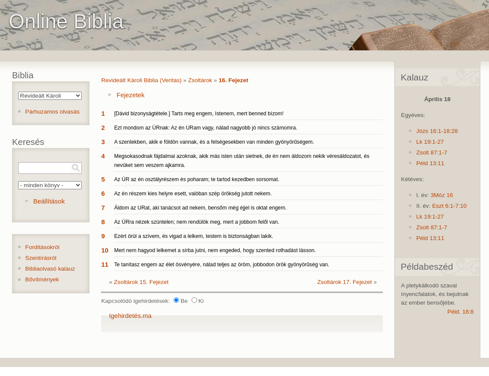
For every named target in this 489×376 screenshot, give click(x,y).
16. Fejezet (233, 80)
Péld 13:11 (430, 163)
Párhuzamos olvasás (52, 111)
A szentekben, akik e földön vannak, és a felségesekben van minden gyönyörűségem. (214, 142)
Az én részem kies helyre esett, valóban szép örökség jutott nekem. (193, 194)
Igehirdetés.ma (130, 315)
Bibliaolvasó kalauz (50, 268)
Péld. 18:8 (460, 311)
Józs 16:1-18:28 (437, 131)
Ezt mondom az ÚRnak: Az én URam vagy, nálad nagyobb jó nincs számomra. (205, 128)
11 (104, 264)
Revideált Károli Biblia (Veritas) (141, 80)
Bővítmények (42, 279)
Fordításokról (42, 247)
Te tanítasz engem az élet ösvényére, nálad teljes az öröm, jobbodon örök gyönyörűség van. (221, 265)
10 (104, 250)
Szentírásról (41, 258)
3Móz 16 (441, 195)
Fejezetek (131, 95)
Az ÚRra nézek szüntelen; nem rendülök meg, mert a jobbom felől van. (196, 222)
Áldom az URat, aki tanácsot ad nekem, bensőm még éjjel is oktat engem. (200, 208)
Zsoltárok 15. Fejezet (141, 282)
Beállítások (49, 201)
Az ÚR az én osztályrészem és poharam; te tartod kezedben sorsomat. (196, 179)
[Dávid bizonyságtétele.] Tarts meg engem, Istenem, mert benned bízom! (199, 114)
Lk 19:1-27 (430, 142)
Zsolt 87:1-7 (431, 152)
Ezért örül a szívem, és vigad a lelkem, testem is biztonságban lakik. (193, 236)
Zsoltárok (200, 80)
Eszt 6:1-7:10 (449, 206)
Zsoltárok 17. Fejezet (344, 282)
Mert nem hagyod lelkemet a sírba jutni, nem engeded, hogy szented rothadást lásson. (215, 250)
